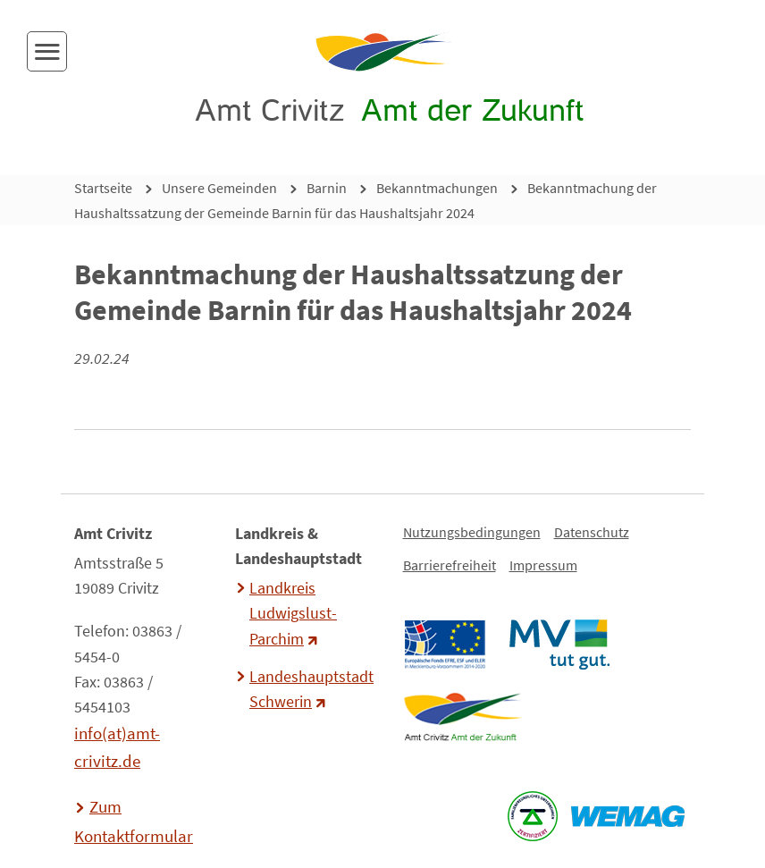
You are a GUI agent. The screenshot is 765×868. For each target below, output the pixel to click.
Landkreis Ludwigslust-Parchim (293, 613)
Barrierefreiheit (449, 565)
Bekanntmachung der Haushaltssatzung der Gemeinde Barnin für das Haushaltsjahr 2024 (365, 200)
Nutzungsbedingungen (472, 532)
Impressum (543, 565)
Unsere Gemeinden (219, 188)
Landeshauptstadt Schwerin (309, 689)
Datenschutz (591, 532)
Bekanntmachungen (437, 188)
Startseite (103, 188)
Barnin (327, 188)
